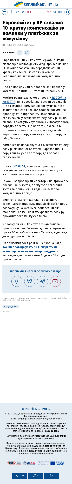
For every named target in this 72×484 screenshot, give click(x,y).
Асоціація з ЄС (11, 307)
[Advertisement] (36, 348)
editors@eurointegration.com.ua (45, 418)
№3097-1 (19, 166)
